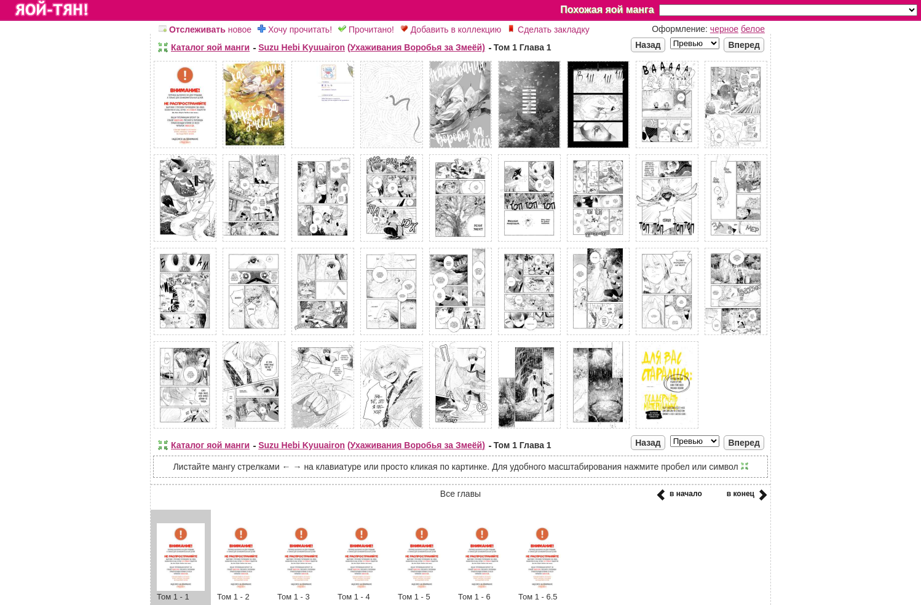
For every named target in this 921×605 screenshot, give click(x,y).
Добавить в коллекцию (450, 29)
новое (205, 29)
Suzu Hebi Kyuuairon (301, 47)
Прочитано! (366, 29)
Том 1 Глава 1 (522, 47)
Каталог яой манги (210, 47)
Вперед (744, 45)
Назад (648, 45)
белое (753, 29)
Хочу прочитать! (295, 29)
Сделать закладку (548, 29)
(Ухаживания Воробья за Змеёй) (416, 47)
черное (724, 29)
